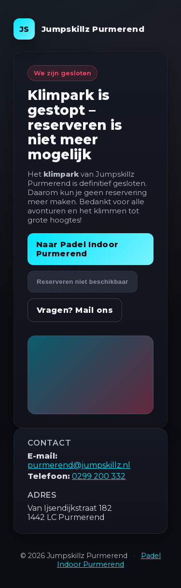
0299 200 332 (98, 476)
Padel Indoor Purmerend (109, 560)
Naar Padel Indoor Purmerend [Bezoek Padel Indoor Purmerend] (77, 249)
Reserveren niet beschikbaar (82, 281)
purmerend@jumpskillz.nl (79, 465)
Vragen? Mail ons (75, 310)
